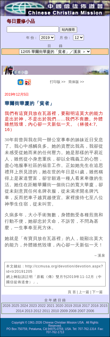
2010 (55, 311)
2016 (95, 306)
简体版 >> (76, 82)
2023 (33, 306)
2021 (51, 306)
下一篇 (97, 292)
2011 (46, 311)
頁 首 (72, 292)
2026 (7, 306)
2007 (81, 311)
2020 (59, 306)
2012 (37, 311)
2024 (24, 306)
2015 (103, 306)
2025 (15, 306)
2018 (77, 306)
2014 (20, 311)
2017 (86, 306)
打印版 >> (57, 82)
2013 (29, 311)
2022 (42, 306)
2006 (90, 311)
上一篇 (84, 292)
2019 (68, 306)
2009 (64, 311)
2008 (73, 311)
